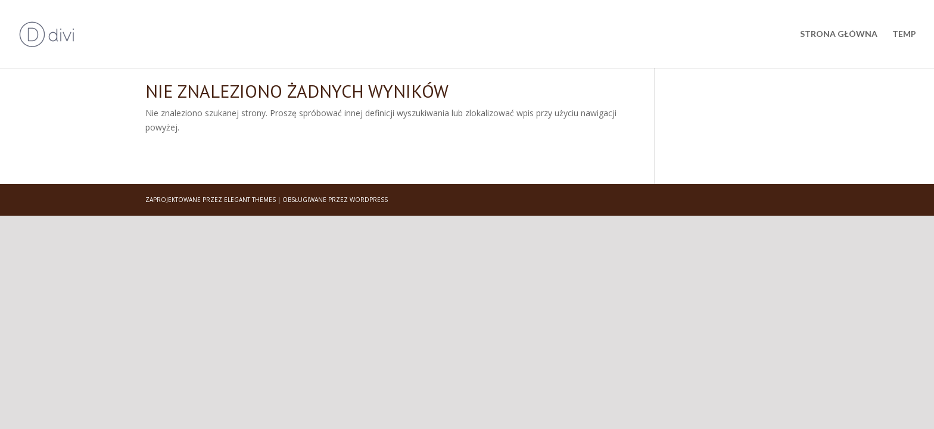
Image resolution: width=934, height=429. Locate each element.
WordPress (369, 199)
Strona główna (838, 34)
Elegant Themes (250, 199)
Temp (904, 34)
